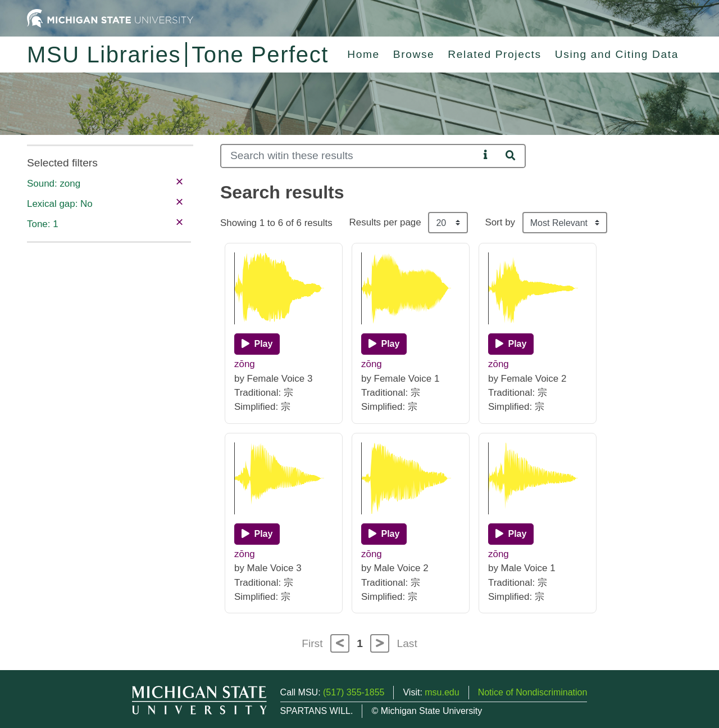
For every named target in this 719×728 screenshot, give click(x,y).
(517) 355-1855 (353, 692)
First (312, 643)
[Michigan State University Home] (110, 17)
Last (407, 643)
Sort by (500, 222)
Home (363, 54)
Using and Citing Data (617, 54)
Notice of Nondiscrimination (533, 692)
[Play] (257, 344)
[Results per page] (448, 222)
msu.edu (442, 692)
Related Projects (494, 54)
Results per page (385, 222)
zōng (244, 364)
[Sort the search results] (564, 222)
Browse (414, 54)
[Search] (349, 156)
